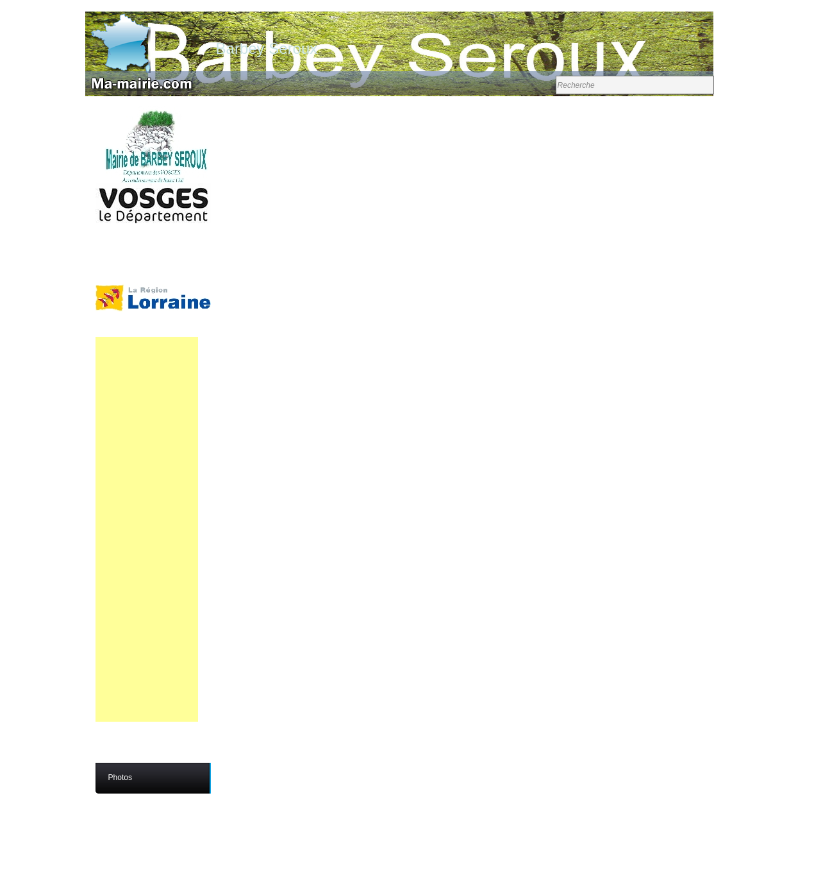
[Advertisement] (147, 529)
